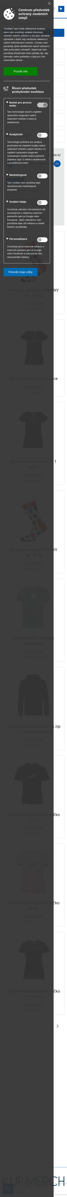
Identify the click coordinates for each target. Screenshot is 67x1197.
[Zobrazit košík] (61, 9)
